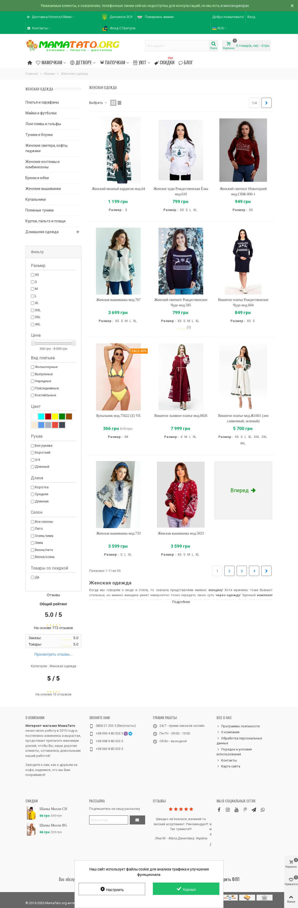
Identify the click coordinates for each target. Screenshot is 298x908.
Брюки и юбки (37, 178)
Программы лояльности (238, 726)
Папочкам (112, 62)
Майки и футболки (41, 113)
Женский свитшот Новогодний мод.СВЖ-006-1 (243, 191)
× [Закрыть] (292, 5)
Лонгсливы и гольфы (43, 124)
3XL (38, 317)
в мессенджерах (235, 6)
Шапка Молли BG (53, 825)
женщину (215, 590)
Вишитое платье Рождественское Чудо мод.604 (243, 302)
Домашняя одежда (42, 232)
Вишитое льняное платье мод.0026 (180, 416)
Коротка (42, 487)
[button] (50, 17)
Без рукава (43, 445)
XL (37, 303)
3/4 (37, 460)
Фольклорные (46, 367)
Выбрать (98, 103)
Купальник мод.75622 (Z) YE (118, 416)
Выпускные (44, 374)
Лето (39, 528)
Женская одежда (39, 88)
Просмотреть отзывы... (53, 654)
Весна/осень (45, 557)
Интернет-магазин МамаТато (50, 726)
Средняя (41, 494)
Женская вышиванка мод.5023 (181, 533)
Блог (186, 62)
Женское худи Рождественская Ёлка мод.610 (181, 191)
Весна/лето (44, 550)
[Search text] (177, 45)
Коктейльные (45, 395)
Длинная (42, 501)
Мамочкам (49, 62)
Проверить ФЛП (226, 879)
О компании (34, 717)
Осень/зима (44, 536)
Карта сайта (228, 766)
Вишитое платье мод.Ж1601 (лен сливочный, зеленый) (243, 418)
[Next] (266, 103)
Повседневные (47, 388)
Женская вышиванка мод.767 (118, 300)
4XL (38, 324)
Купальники (35, 199)
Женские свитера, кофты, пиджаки (46, 148)
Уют (139, 62)
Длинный (42, 467)
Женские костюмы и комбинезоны (42, 164)
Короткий (42, 452)
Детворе (81, 62)
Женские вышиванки (43, 189)
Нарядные (43, 381)
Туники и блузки (39, 135)
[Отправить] (137, 819)
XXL (38, 310)
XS (37, 275)
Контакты (227, 760)
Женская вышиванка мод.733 (118, 533)
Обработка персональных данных (239, 740)
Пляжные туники (39, 210)
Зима (39, 543)
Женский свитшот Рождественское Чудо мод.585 (180, 302)
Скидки (164, 62)
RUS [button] (219, 28)
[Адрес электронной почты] (108, 819)
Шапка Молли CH (53, 809)
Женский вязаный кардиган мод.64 (118, 189)
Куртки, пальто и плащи (45, 221)
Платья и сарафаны (42, 102)
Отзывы (159, 800)
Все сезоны (44, 522)
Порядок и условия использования (234, 751)
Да (37, 577)
